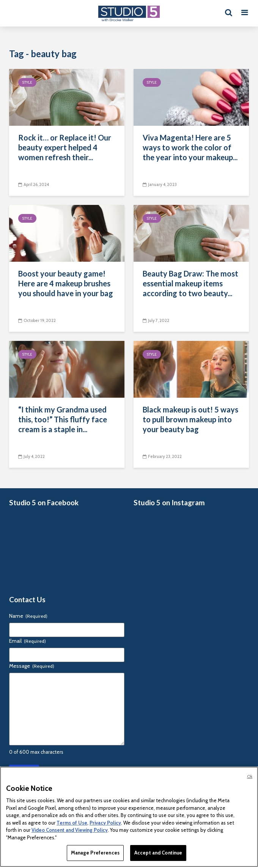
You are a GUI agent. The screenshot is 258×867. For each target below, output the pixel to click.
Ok (249, 776)
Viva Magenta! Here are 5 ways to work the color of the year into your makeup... (190, 147)
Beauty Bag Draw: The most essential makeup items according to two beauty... (190, 283)
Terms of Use (72, 823)
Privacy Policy (105, 823)
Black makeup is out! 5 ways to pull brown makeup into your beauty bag (190, 419)
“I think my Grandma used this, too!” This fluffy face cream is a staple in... (62, 419)
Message (31, 665)
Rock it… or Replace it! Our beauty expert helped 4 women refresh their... (64, 147)
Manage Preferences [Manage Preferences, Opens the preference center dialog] (95, 853)
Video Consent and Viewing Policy (69, 830)
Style (27, 82)
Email (27, 640)
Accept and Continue (158, 853)
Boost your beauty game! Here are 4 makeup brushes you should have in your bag (65, 283)
